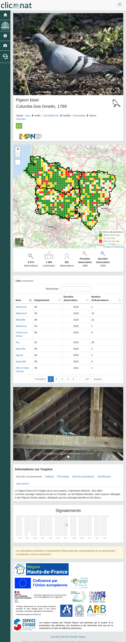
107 (87, 372)
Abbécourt (21, 326)
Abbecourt (21, 313)
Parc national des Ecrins (97, 638)
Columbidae (78, 115)
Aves (28, 115)
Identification (104, 469)
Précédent (40, 372)
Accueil (55, 630)
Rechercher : (68, 289)
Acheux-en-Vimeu (25, 332)
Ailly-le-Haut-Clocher (27, 364)
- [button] (18, 154)
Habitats (49, 469)
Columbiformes (51, 115)
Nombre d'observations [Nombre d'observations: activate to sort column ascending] (102, 298)
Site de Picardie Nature (73, 630)
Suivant (98, 372)
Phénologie (63, 469)
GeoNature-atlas (55, 638)
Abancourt (21, 307)
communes (24, 280)
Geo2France (119, 247)
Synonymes (22, 476)
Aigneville (21, 358)
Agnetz (19, 351)
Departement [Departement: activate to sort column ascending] (53, 300)
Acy (18, 338)
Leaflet (108, 247)
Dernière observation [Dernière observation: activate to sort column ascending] (74, 298)
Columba (20, 119)
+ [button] (18, 149)
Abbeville (20, 319)
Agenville (20, 345)
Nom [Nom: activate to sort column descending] (18, 300)
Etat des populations (83, 469)
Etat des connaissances (29, 469)
